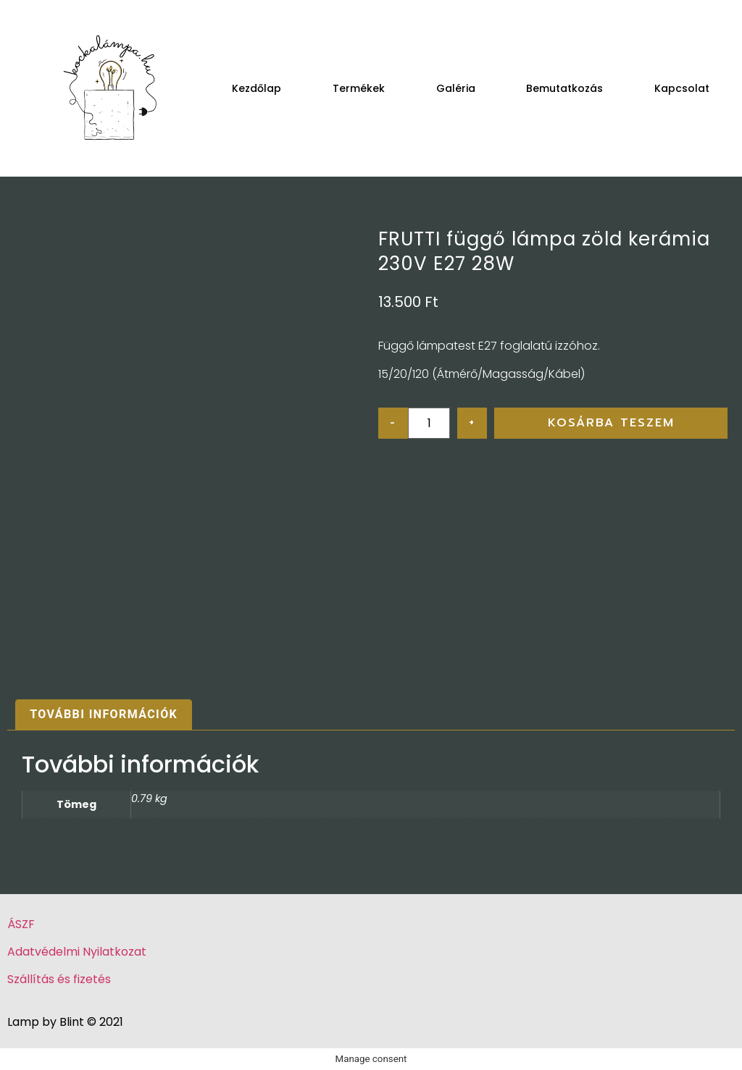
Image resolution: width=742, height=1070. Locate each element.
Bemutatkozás (564, 88)
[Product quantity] (429, 423)
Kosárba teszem (611, 422)
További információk (104, 714)
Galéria (455, 88)
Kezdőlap (256, 88)
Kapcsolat (681, 88)
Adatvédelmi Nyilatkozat (76, 951)
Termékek (359, 88)
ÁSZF (21, 924)
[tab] (103, 715)
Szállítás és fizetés (59, 979)
